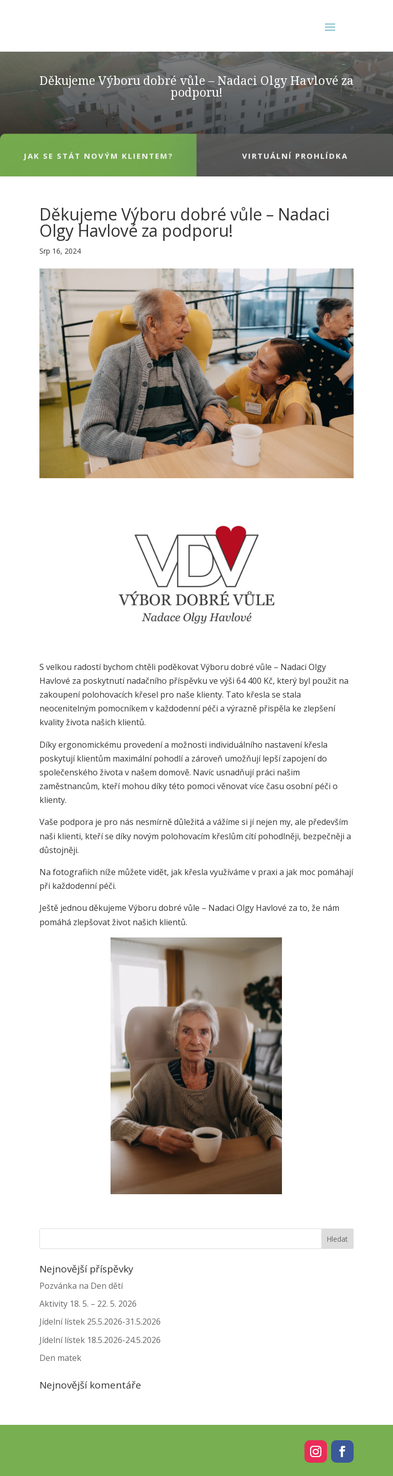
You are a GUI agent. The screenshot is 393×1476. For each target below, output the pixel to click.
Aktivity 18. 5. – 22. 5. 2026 (88, 1303)
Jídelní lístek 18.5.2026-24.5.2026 (100, 1340)
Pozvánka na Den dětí (81, 1285)
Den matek (60, 1357)
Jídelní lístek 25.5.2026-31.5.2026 (100, 1321)
